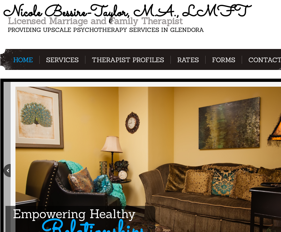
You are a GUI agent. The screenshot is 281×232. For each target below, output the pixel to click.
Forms (223, 60)
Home (23, 60)
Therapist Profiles (128, 60)
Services (62, 60)
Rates (188, 60)
